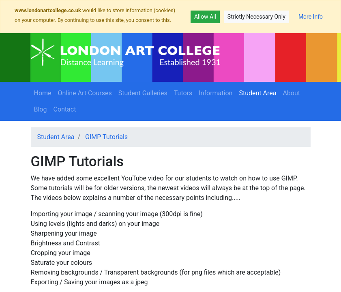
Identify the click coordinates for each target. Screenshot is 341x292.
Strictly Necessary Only (256, 16)
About (293, 92)
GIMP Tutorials (106, 137)
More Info (310, 16)
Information (215, 93)
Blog (40, 109)
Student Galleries (142, 93)
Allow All (205, 16)
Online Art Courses (85, 93)
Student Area (259, 92)
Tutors (183, 93)
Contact (64, 109)
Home (42, 93)
